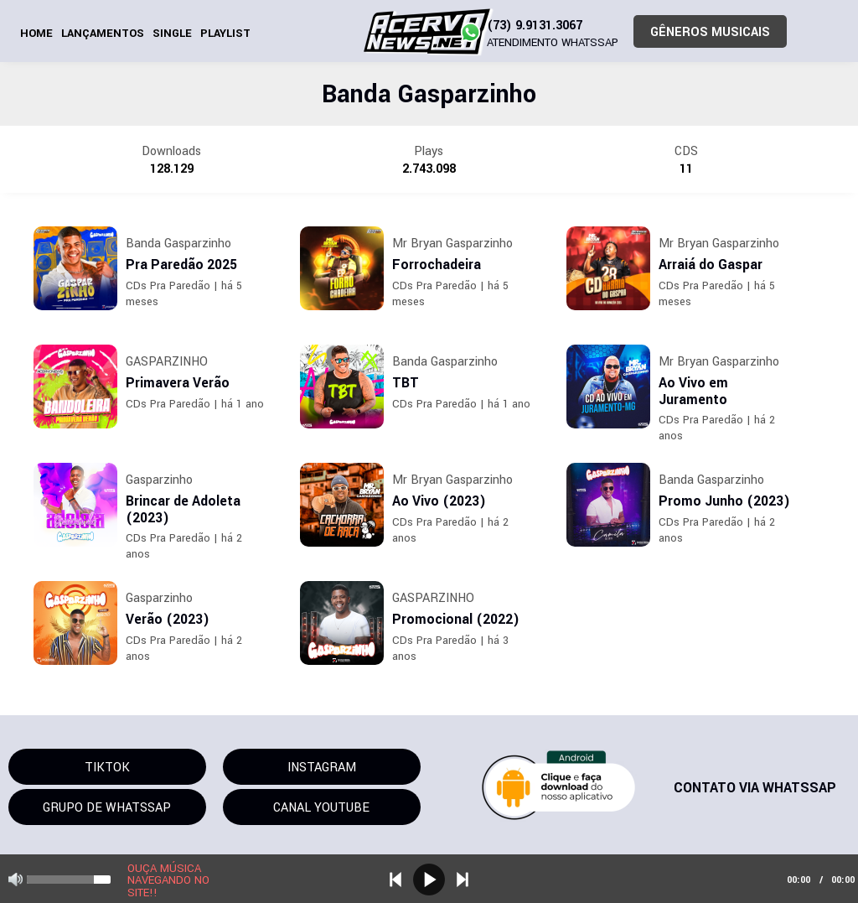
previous (395, 879)
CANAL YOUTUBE (321, 808)
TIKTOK (107, 767)
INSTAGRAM (321, 767)
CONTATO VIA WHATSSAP (755, 787)
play (429, 879)
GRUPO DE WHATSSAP (107, 808)
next (462, 879)
